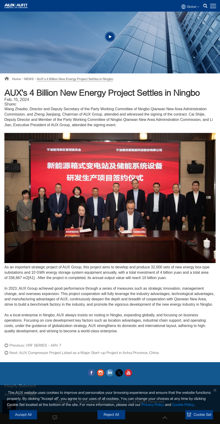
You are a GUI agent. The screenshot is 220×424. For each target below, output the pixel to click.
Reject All (111, 415)
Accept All (23, 415)
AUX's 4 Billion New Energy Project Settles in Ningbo (75, 79)
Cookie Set (199, 415)
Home (16, 79)
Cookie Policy (183, 405)
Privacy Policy (153, 405)
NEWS (29, 79)
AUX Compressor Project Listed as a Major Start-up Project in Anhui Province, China (89, 353)
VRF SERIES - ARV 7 (43, 345)
